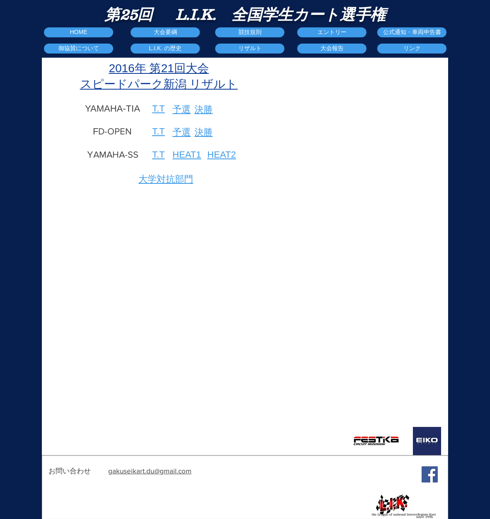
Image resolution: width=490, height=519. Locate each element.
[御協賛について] (78, 49)
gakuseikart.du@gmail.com (150, 471)
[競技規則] (249, 32)
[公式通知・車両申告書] (411, 32)
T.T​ (158, 154)
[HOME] (78, 32)
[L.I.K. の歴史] (165, 49)
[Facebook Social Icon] (430, 474)
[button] (331, 49)
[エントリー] (331, 32)
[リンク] (411, 49)
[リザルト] (249, 49)
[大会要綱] (165, 32)
